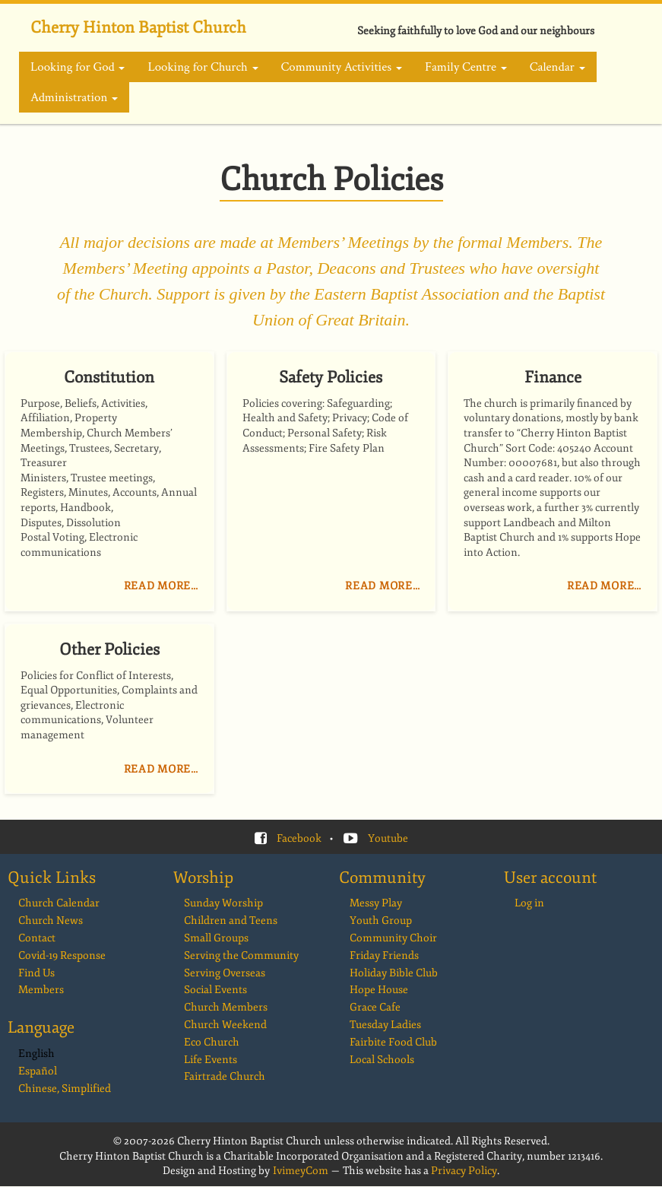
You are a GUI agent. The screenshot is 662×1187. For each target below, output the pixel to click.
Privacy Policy (464, 1170)
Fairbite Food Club (393, 1042)
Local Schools (382, 1059)
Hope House (379, 989)
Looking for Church (202, 67)
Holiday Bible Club (394, 972)
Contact (36, 938)
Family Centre (466, 67)
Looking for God (77, 67)
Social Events (215, 989)
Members (41, 989)
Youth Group (381, 920)
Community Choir (393, 938)
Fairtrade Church (224, 1076)
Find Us (36, 972)
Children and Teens (230, 920)
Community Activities (341, 67)
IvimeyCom (300, 1170)
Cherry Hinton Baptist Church (138, 27)
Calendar (557, 67)
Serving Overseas (224, 972)
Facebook (299, 838)
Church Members (226, 1007)
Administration (74, 97)
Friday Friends (384, 955)
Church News (50, 920)
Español (37, 1071)
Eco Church (211, 1042)
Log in (529, 903)
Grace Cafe (375, 1007)
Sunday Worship (223, 903)
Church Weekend (225, 1024)
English (36, 1053)
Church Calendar (59, 903)
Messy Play (376, 903)
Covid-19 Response (62, 955)
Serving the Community (241, 955)
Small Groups (216, 938)
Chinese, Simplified (64, 1088)
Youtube (388, 838)
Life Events (210, 1059)
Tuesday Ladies (385, 1024)
